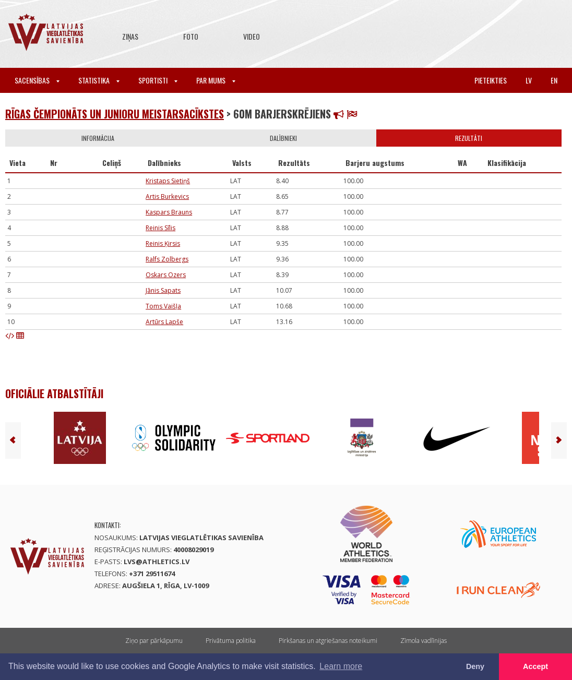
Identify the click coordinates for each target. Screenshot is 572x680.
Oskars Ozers (166, 274)
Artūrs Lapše (164, 321)
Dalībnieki (283, 138)
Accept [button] (535, 666)
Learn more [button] (340, 666)
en (554, 80)
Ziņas (130, 36)
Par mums (215, 80)
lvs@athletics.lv (156, 561)
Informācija (97, 138)
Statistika (99, 80)
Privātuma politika (231, 640)
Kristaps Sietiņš (168, 180)
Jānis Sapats (163, 290)
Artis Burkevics (167, 196)
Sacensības (37, 80)
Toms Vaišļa (163, 306)
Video (251, 36)
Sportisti (157, 80)
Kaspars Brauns (169, 212)
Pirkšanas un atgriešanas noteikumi (328, 640)
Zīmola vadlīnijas (423, 640)
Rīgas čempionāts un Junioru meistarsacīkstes (114, 114)
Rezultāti (468, 138)
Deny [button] (475, 666)
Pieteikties (490, 80)
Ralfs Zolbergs (167, 259)
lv (529, 80)
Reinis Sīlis (160, 227)
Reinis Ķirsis (163, 243)
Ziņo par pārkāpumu (154, 640)
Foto (190, 36)
